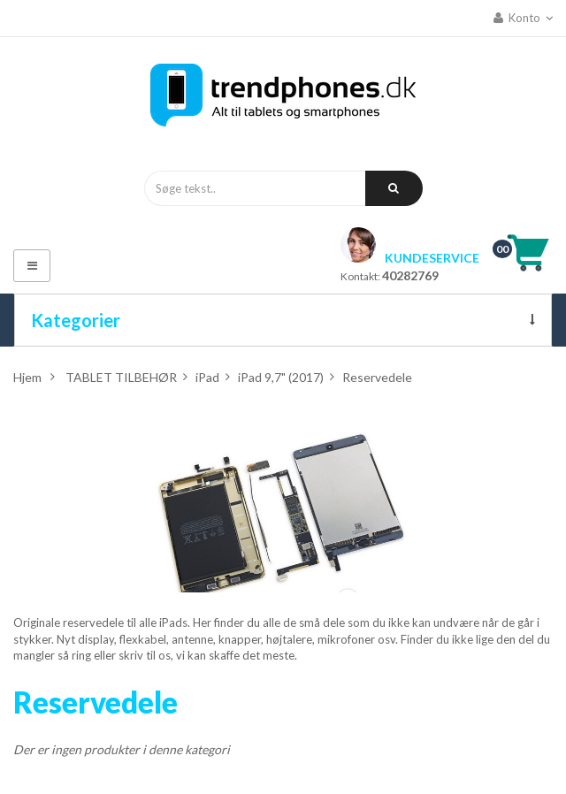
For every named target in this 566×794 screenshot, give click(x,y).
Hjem (27, 377)
